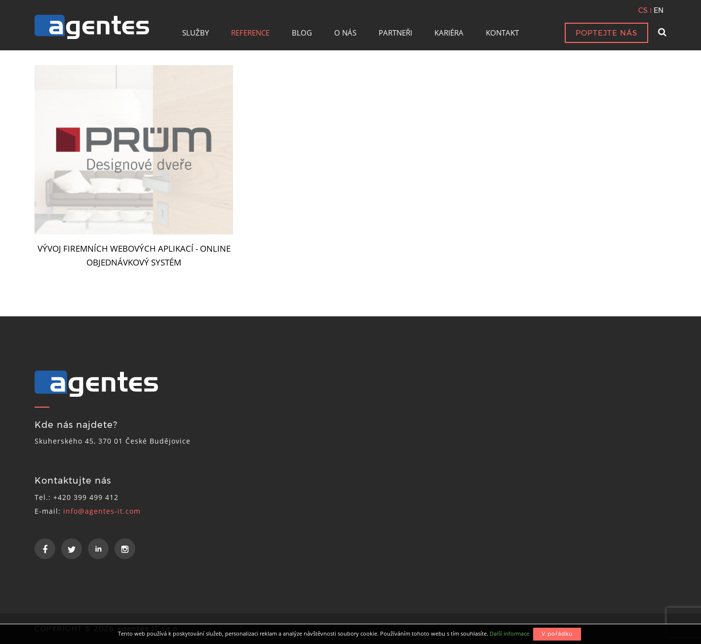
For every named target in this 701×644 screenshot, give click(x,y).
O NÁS (345, 33)
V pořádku (557, 633)
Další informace (509, 633)
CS (643, 10)
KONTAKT (502, 33)
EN (658, 10)
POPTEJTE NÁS (606, 33)
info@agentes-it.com (102, 511)
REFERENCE (250, 33)
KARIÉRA (449, 33)
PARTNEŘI (395, 33)
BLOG (302, 33)
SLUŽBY (195, 33)
